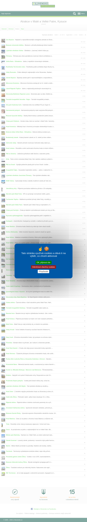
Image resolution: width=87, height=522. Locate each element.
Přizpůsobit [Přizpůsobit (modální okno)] (43, 271)
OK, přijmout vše (43, 262)
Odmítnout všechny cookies (43, 267)
